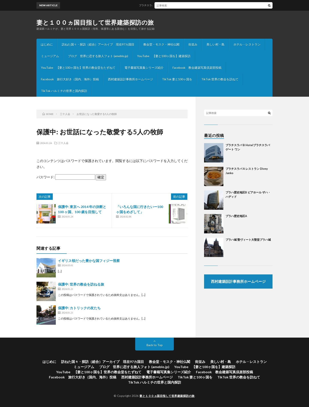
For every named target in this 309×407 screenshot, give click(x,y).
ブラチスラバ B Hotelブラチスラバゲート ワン (169, 5)
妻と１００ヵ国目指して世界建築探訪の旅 (95, 22)
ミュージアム (50, 56)
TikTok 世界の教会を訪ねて (219, 79)
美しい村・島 (215, 44)
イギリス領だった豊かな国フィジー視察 (89, 261)
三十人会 (63, 143)
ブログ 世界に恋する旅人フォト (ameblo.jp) (98, 56)
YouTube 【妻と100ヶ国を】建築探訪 (164, 56)
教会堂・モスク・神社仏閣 (161, 44)
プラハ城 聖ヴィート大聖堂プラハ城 (248, 239)
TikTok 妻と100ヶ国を (177, 79)
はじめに (47, 44)
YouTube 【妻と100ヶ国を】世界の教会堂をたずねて (78, 67)
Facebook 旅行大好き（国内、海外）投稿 (70, 79)
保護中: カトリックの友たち (79, 308)
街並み (192, 44)
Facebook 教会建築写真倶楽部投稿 (197, 67)
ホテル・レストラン (247, 44)
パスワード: (65, 177)
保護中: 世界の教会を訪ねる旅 (81, 284)
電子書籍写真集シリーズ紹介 (144, 67)
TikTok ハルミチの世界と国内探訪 (64, 91)
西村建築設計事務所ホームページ (130, 79)
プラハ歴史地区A (236, 216)
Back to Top (155, 345)
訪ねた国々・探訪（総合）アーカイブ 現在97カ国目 (98, 44)
